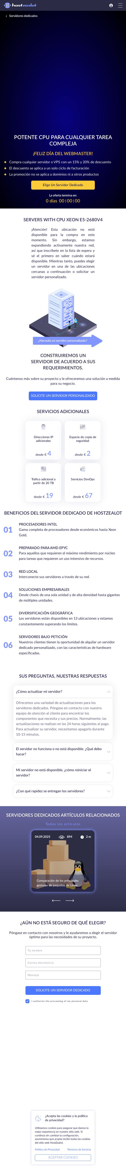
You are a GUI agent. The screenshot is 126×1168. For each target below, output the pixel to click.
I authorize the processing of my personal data (56, 1001)
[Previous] (56, 900)
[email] (63, 962)
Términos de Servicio (79, 1149)
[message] (63, 975)
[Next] (70, 900)
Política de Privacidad (47, 1149)
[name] (63, 950)
